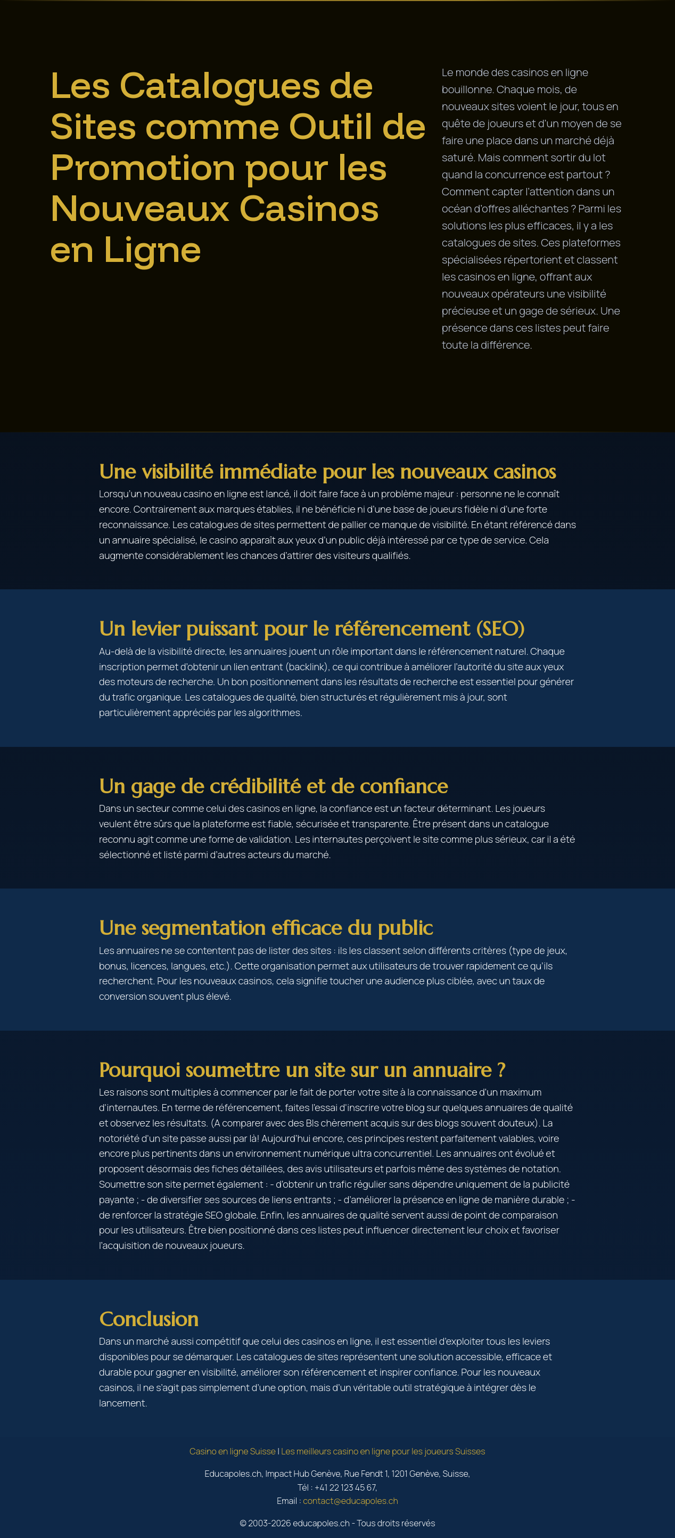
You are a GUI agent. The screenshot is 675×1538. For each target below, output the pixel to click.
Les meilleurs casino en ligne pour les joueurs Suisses (383, 1451)
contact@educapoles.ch (350, 1501)
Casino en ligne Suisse (233, 1451)
